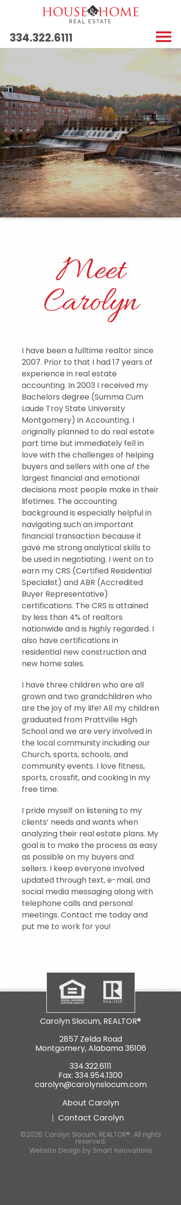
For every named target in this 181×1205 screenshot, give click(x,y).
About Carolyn (90, 1102)
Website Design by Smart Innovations (90, 1150)
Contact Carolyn (91, 1117)
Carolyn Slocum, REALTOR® (90, 1021)
